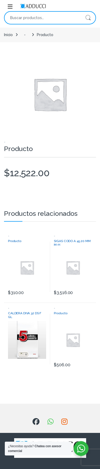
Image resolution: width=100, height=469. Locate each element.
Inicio (8, 35)
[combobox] (43, 18)
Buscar (88, 18)
